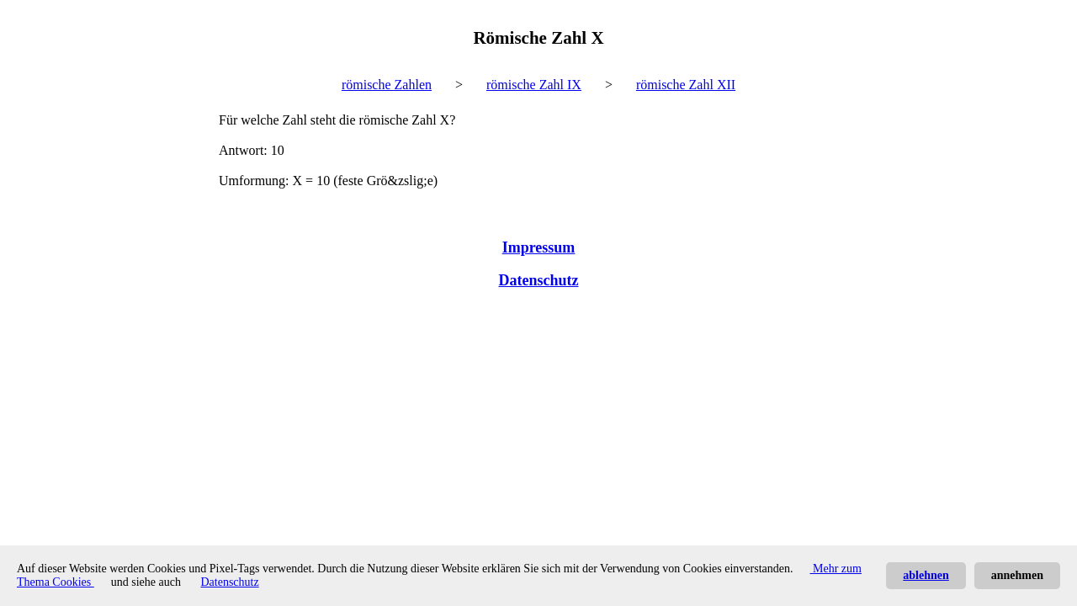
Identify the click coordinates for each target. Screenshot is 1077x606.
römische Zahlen (387, 84)
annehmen (1017, 575)
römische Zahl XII (685, 84)
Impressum (539, 247)
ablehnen (925, 575)
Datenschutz (539, 280)
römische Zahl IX (533, 84)
